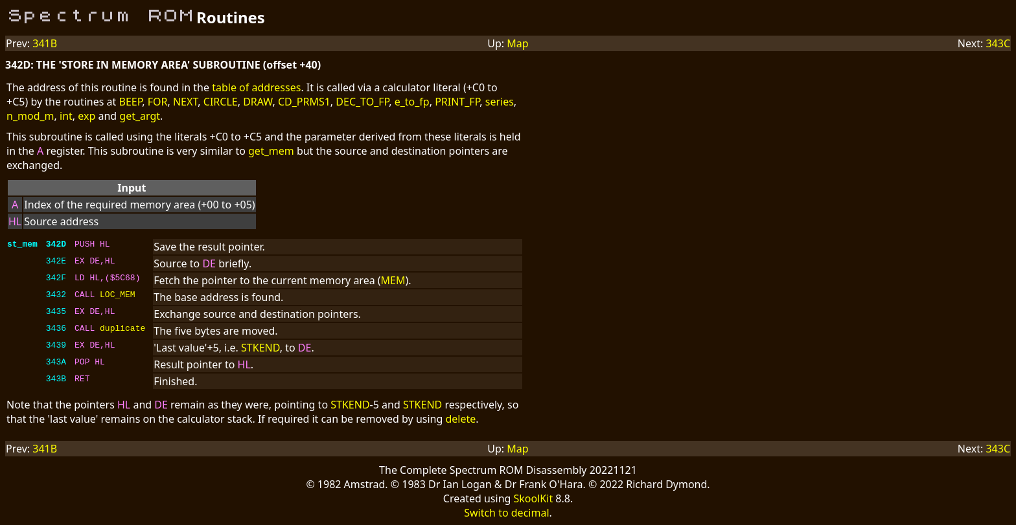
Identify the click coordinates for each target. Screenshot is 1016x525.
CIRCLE (220, 102)
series (499, 102)
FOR (158, 102)
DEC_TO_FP (362, 102)
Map (517, 43)
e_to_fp (412, 102)
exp (86, 116)
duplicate (122, 329)
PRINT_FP (457, 102)
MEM (393, 280)
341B (44, 43)
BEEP (130, 102)
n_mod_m (30, 116)
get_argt (139, 116)
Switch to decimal (506, 513)
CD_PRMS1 (304, 102)
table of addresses (256, 87)
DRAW (257, 102)
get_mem (271, 151)
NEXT (185, 102)
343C (998, 43)
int (66, 116)
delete (460, 419)
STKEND (260, 348)
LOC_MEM (117, 296)
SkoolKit (533, 498)
